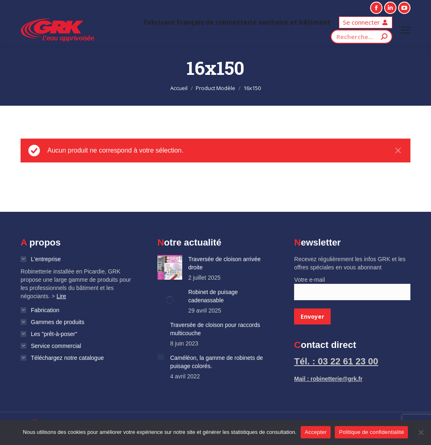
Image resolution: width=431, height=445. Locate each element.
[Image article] (170, 267)
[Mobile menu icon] (405, 30)
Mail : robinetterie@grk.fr (328, 378)
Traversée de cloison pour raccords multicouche (215, 329)
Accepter (316, 432)
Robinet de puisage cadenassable (213, 296)
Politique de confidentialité (371, 432)
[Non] (421, 432)
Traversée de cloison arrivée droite (224, 263)
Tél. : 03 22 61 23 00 (336, 361)
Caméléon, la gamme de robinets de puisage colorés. (216, 362)
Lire (61, 296)
